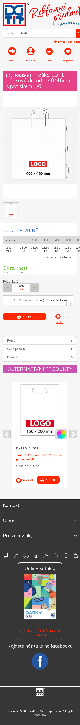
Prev (7, 434)
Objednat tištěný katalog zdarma (40, 633)
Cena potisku (16, 349)
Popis (11, 340)
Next (73, 434)
